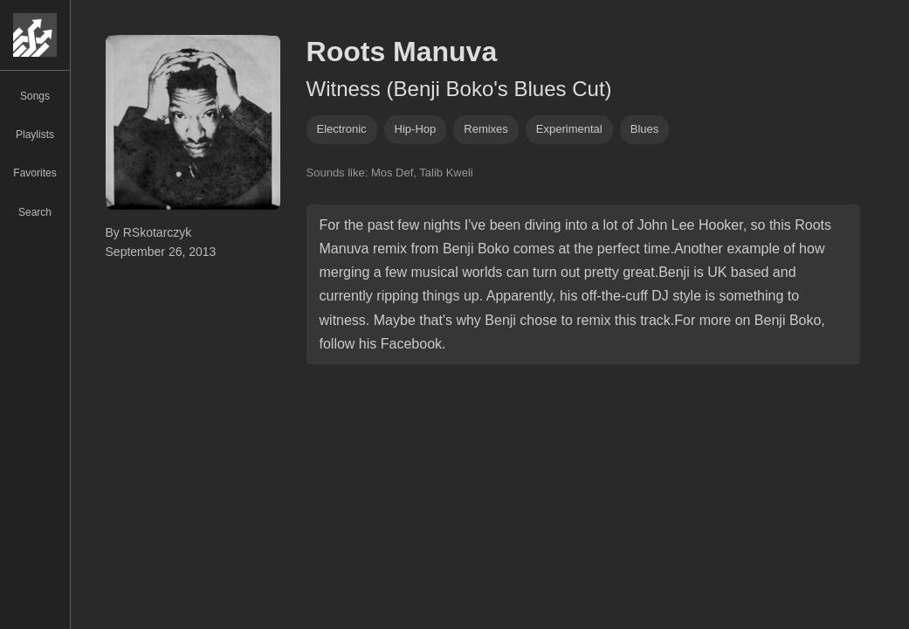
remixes (486, 128)
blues (644, 128)
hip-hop (416, 128)
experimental (569, 128)
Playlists (35, 134)
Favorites (34, 173)
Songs (35, 96)
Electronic (342, 128)
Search (35, 212)
